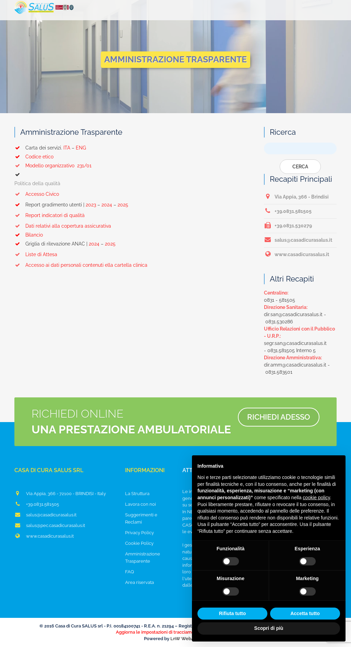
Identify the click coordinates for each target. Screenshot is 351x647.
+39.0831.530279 (288, 225)
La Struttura (137, 493)
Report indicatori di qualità (49, 215)
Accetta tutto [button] (305, 613)
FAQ (129, 571)
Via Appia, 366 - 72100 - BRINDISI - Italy (60, 493)
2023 (91, 204)
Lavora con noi (140, 504)
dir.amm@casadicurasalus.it (295, 365)
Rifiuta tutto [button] (232, 613)
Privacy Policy (139, 532)
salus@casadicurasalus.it (298, 240)
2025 (123, 204)
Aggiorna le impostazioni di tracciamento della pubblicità (175, 632)
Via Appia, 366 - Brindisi (296, 196)
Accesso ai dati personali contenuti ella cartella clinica (80, 265)
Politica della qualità (37, 183)
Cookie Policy (139, 543)
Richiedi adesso (278, 416)
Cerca (300, 166)
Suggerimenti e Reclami (141, 518)
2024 (106, 204)
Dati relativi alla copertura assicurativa (62, 226)
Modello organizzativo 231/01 (53, 165)
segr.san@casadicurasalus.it (295, 343)
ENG (81, 148)
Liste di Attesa (35, 254)
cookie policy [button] (316, 497)
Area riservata (139, 582)
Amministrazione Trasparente (142, 557)
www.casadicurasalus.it (296, 254)
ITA (66, 148)
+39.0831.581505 (288, 211)
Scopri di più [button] (268, 628)
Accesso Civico (36, 194)
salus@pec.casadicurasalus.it (49, 525)
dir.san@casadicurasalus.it (293, 314)
